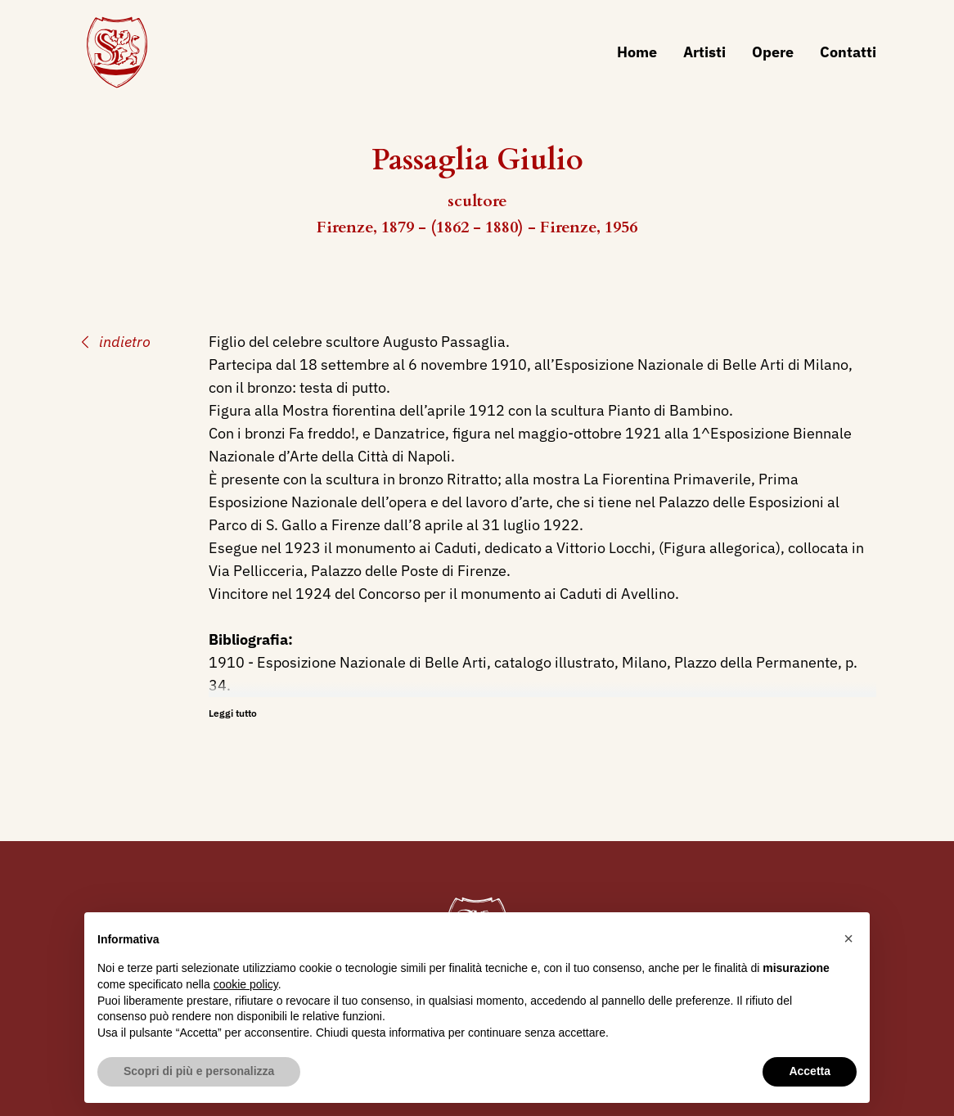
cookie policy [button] (246, 984)
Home (637, 52)
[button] (848, 938)
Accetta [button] (809, 1071)
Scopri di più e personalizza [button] (199, 1071)
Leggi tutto (233, 713)
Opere (773, 52)
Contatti (848, 52)
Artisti (704, 52)
